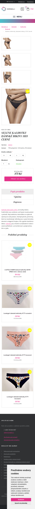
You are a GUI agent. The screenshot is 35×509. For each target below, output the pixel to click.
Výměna (17, 197)
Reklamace (7, 456)
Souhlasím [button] (21, 499)
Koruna (10, 1)
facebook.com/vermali (10, 437)
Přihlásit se (21, 1)
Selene (10, 145)
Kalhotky (8, 224)
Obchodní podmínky (10, 454)
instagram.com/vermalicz (12, 440)
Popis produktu (17, 192)
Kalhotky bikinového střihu (9, 210)
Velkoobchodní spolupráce (12, 451)
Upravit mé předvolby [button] (21, 503)
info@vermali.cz (9, 432)
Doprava (17, 202)
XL (23, 155)
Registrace (30, 1)
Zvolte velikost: (6, 152)
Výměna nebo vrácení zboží (12, 459)
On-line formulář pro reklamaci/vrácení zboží (17, 462)
